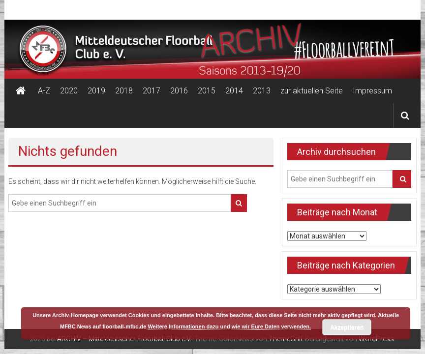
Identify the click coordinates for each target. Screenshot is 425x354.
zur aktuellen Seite (311, 90)
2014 (234, 90)
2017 (151, 90)
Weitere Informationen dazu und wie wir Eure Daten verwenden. (229, 326)
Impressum (372, 90)
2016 (179, 90)
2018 (124, 90)
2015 (206, 90)
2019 (96, 90)
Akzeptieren (347, 327)
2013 (262, 90)
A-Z (44, 90)
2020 (69, 90)
